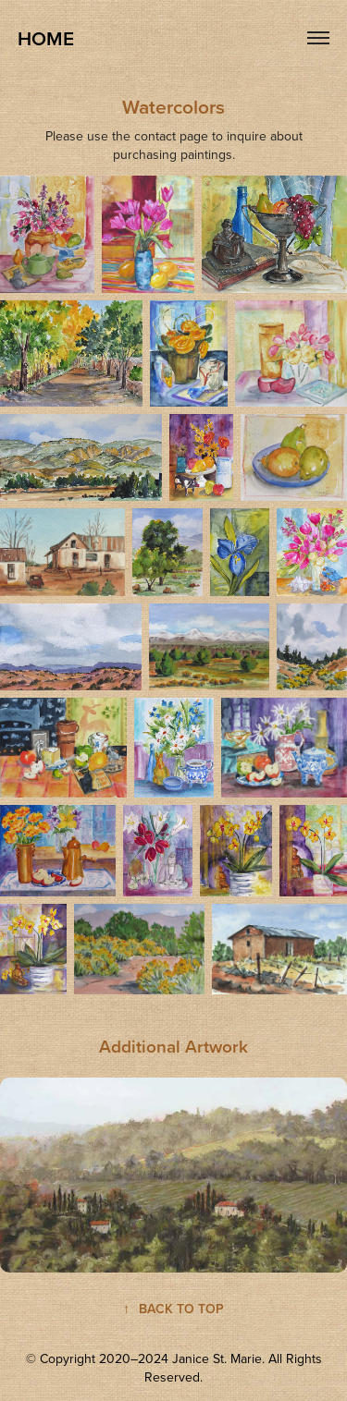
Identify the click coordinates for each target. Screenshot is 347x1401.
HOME (46, 38)
